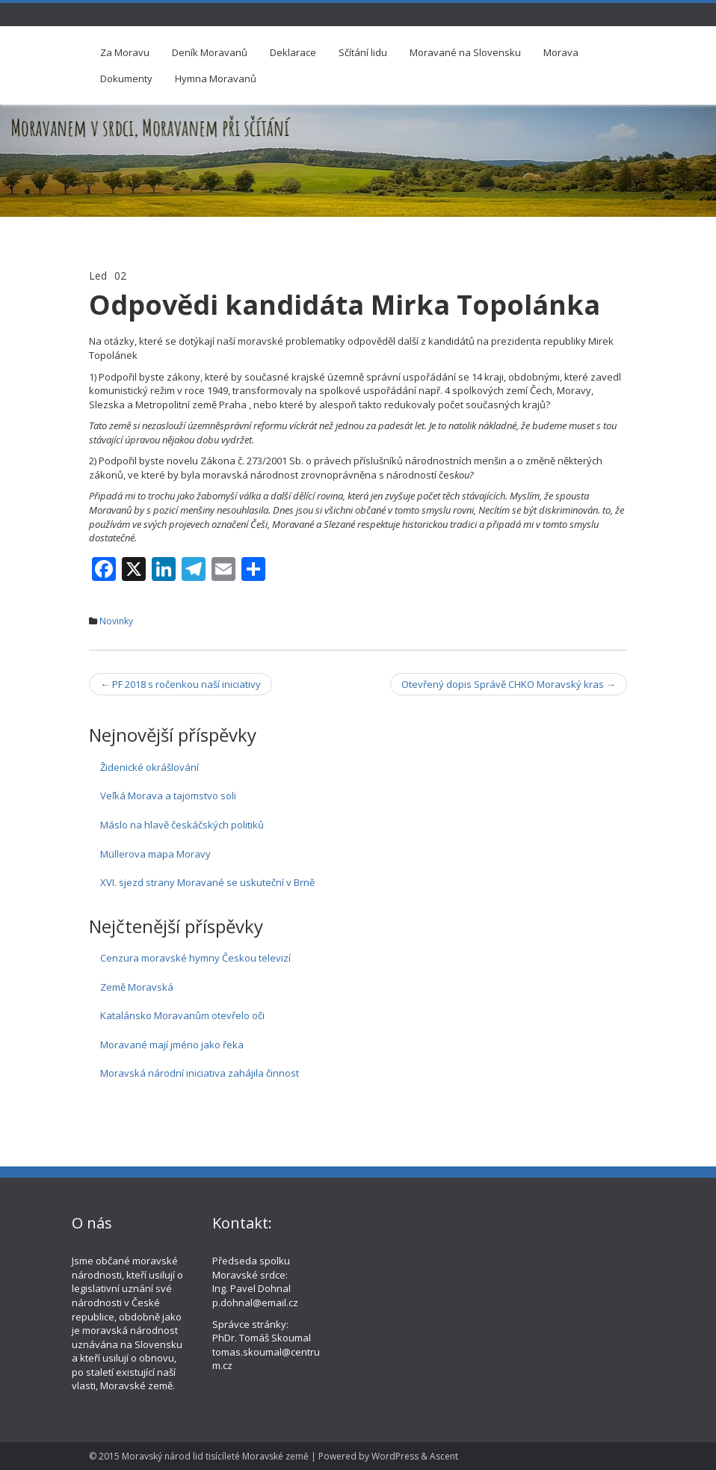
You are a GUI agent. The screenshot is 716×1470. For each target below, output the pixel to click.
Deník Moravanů (209, 52)
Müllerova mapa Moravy (155, 854)
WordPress (395, 1456)
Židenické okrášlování (149, 767)
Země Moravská (136, 987)
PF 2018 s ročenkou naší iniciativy (180, 684)
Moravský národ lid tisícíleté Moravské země (215, 1456)
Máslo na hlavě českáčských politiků (182, 824)
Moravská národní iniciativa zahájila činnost (199, 1073)
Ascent (444, 1456)
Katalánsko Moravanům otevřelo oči (182, 1015)
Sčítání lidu (363, 52)
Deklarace (293, 52)
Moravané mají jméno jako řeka (172, 1044)
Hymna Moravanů (215, 78)
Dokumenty (126, 78)
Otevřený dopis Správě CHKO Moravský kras (508, 684)
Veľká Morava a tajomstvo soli (168, 795)
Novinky (116, 621)
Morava (560, 52)
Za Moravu (124, 52)
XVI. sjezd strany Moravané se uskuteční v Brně (207, 882)
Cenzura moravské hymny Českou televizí (195, 958)
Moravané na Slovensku (465, 52)
